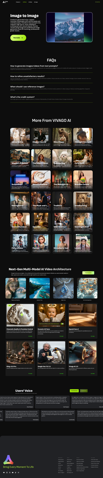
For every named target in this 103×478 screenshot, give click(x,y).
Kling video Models (80, 463)
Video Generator (61, 459)
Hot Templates (60, 470)
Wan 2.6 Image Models (80, 470)
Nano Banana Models (80, 459)
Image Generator (61, 461)
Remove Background (70, 463)
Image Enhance (69, 465)
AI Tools (59, 468)
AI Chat (59, 463)
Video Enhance (69, 459)
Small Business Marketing (95, 461)
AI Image (36, 2)
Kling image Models (80, 465)
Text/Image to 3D (70, 472)
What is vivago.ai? (61, 472)
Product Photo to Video (95, 463)
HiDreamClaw (60, 465)
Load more (51, 257)
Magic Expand (69, 470)
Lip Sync (59, 467)
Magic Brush (69, 461)
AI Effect (25, 2)
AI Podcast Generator (94, 465)
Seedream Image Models (81, 468)
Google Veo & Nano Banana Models (82, 467)
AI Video (30, 2)
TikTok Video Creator (94, 459)
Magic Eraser (69, 468)
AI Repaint (68, 467)
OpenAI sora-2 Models (80, 461)
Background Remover (94, 467)
